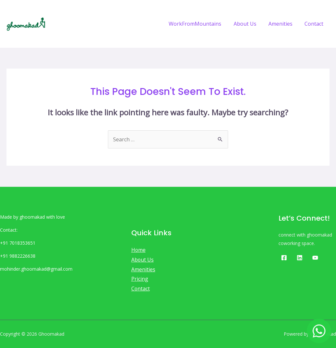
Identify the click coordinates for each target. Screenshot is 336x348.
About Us (249, 23)
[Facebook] (284, 257)
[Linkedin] (299, 257)
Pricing (139, 278)
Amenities (283, 23)
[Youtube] (315, 257)
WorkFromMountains (201, 23)
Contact (314, 23)
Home (138, 249)
